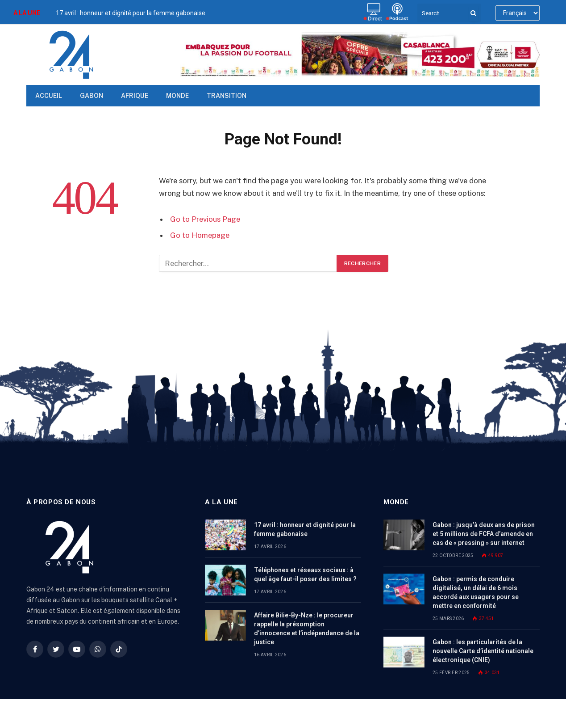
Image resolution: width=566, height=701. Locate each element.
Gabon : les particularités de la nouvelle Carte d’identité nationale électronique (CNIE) (483, 650)
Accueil (48, 95)
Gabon (91, 95)
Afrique (134, 95)
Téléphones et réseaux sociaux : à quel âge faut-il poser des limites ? (305, 574)
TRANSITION (226, 95)
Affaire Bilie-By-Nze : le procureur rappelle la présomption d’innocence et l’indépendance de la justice (306, 629)
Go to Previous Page (205, 219)
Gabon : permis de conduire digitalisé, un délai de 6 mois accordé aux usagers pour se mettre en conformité (476, 592)
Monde (177, 95)
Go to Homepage (199, 235)
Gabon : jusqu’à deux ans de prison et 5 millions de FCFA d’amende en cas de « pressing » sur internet (484, 533)
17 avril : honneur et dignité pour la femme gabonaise (130, 13)
